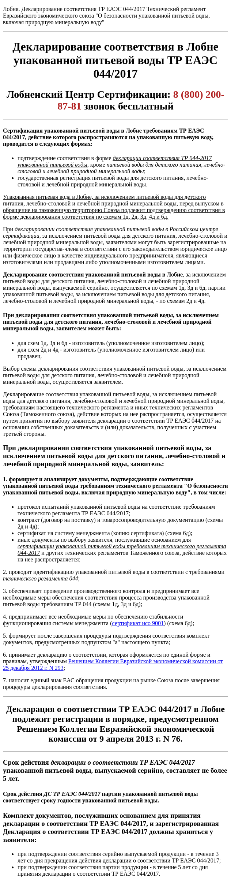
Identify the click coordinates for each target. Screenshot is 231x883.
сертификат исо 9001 (138, 623)
